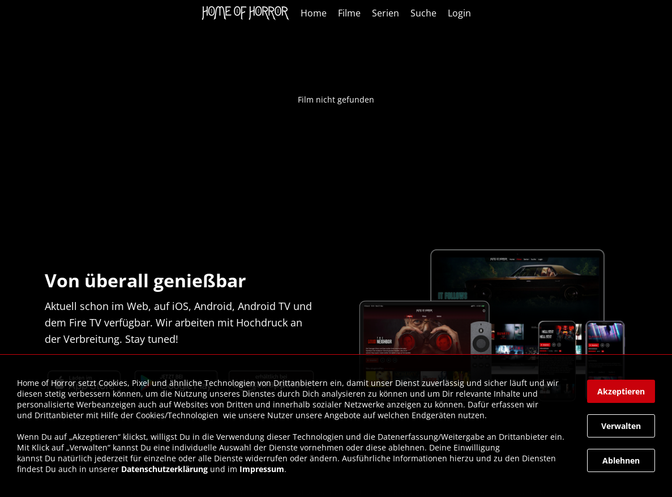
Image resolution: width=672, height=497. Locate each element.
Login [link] (459, 13)
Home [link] (314, 13)
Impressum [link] (261, 469)
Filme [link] (349, 13)
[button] (621, 391)
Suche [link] (423, 13)
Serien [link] (385, 13)
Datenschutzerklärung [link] (164, 469)
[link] (248, 13)
